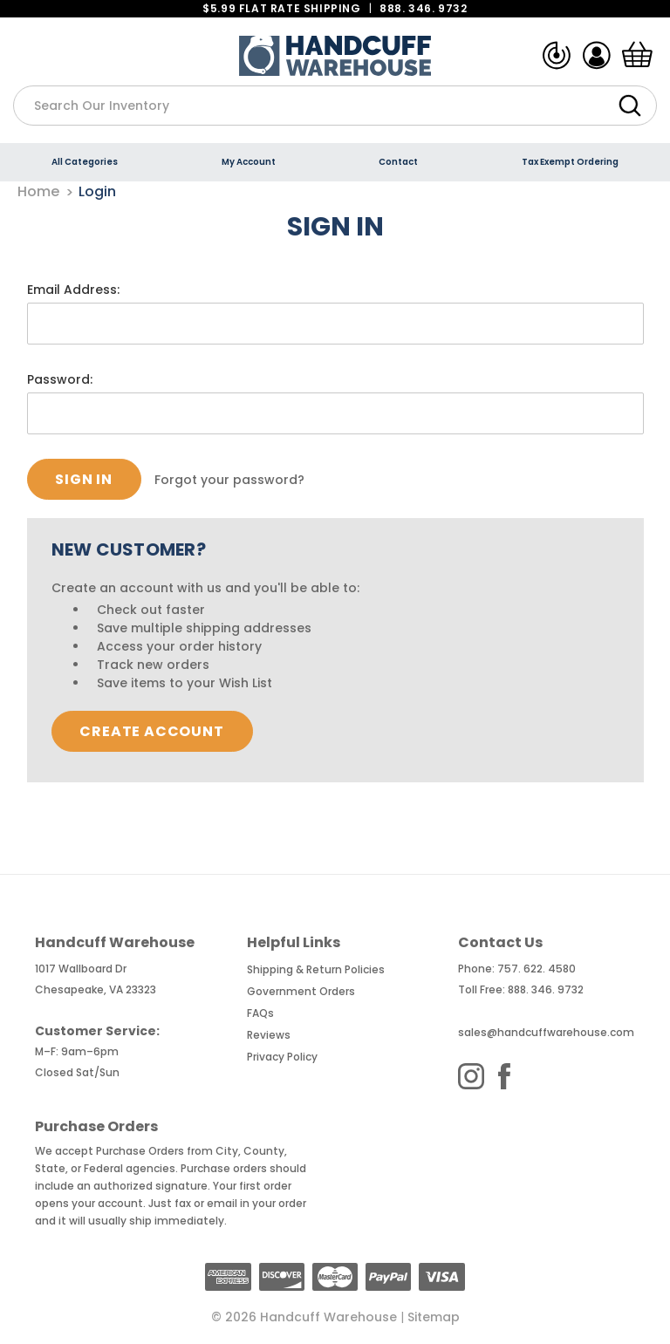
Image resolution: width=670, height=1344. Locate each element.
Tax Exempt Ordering (570, 161)
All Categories (84, 161)
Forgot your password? (229, 479)
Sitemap (433, 1317)
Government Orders (301, 991)
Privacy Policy (282, 1056)
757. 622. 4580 (536, 968)
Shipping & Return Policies (316, 969)
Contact (398, 161)
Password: (59, 379)
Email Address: (73, 289)
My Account (249, 161)
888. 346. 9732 (423, 8)
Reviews (269, 1034)
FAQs (260, 1013)
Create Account (151, 731)
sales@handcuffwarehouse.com (546, 1032)
